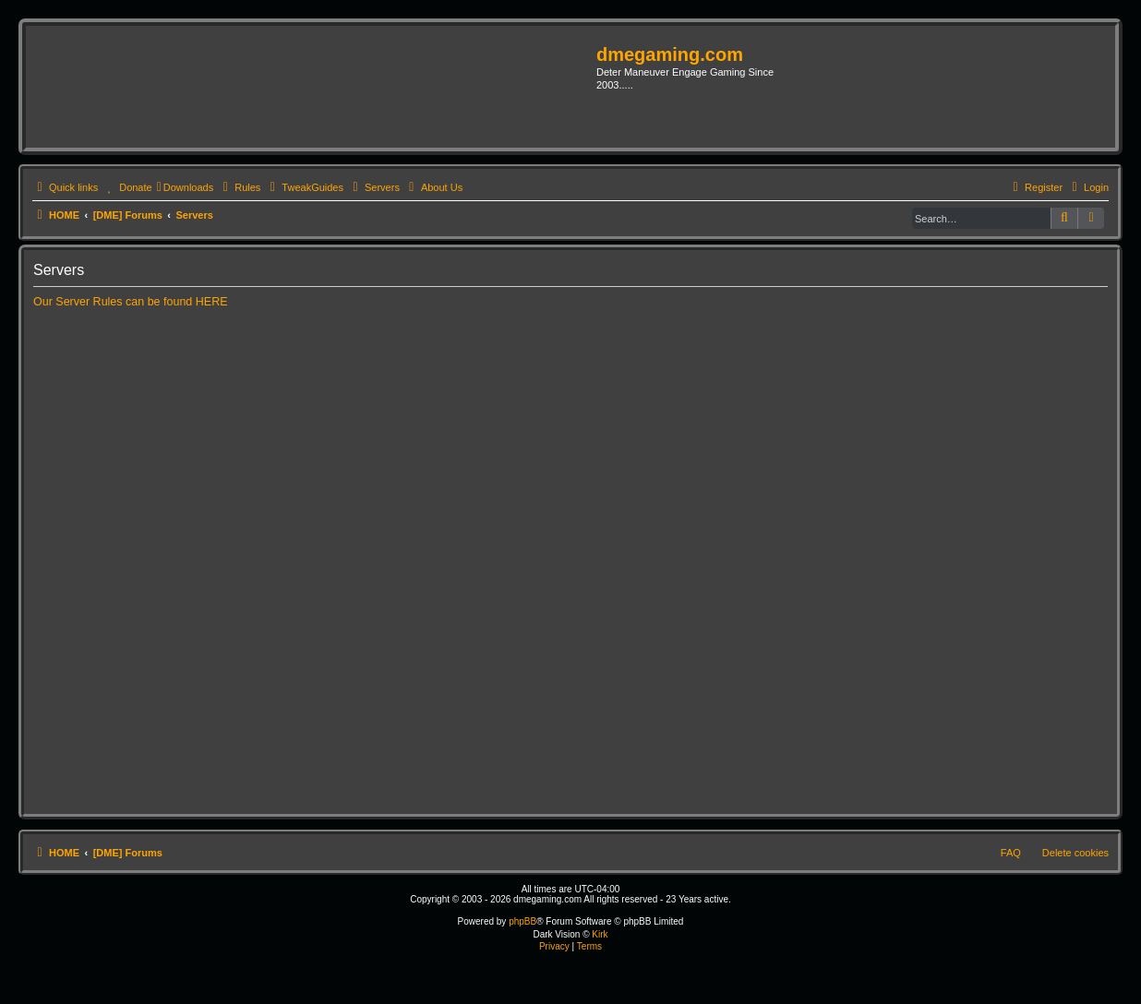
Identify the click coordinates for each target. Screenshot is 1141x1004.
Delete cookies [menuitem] (1075, 852)
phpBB (522, 921)
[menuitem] (126, 187)
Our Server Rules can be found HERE (130, 301)
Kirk (599, 934)
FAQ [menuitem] (1011, 852)
